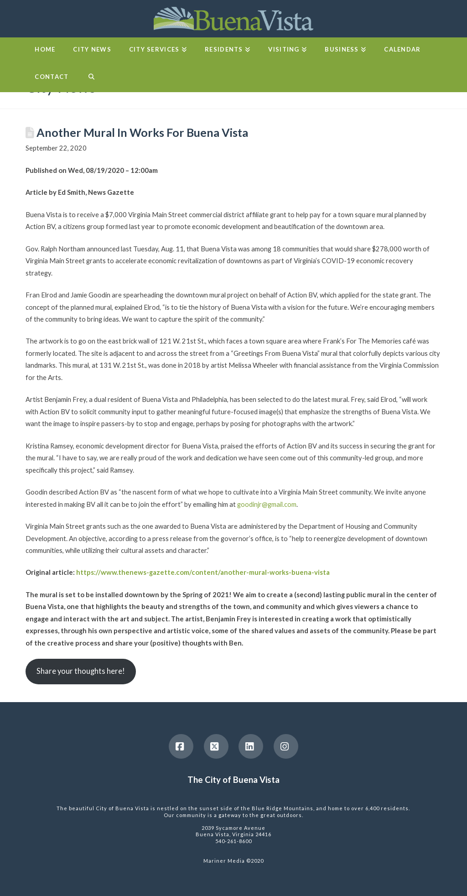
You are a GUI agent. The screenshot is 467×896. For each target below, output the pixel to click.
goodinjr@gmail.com (266, 504)
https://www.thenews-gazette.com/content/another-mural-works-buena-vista (203, 572)
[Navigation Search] (91, 78)
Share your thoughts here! (80, 671)
